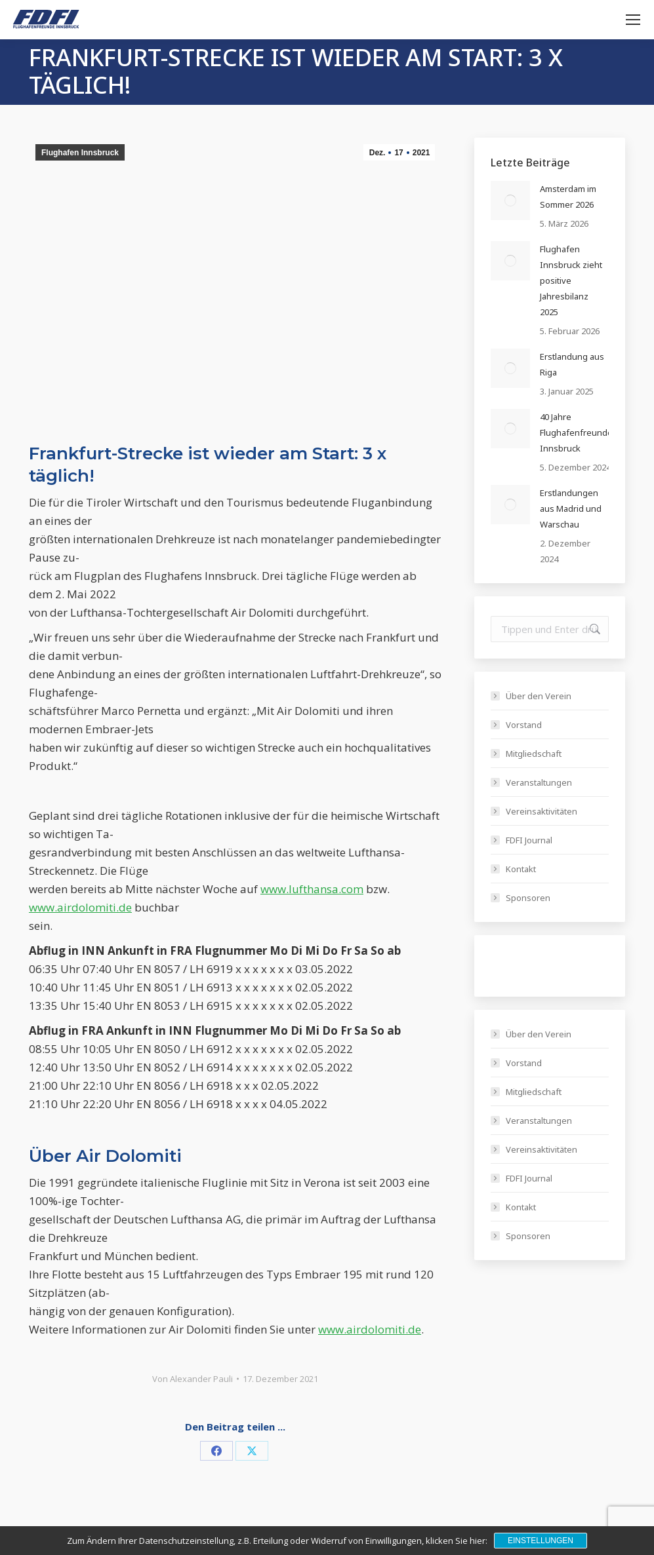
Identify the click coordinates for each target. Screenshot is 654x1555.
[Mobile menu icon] (633, 20)
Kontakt (521, 869)
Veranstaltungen (539, 782)
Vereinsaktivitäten (541, 811)
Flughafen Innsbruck (80, 152)
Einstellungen (540, 1540)
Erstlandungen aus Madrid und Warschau (571, 508)
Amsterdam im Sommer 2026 (568, 196)
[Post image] (510, 200)
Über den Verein (538, 696)
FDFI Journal (529, 840)
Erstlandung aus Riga (572, 364)
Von (192, 1379)
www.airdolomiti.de (80, 907)
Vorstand (524, 725)
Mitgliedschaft (534, 753)
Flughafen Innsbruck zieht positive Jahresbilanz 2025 (571, 280)
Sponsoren (528, 898)
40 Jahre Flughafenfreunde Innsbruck (576, 432)
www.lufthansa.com (311, 888)
